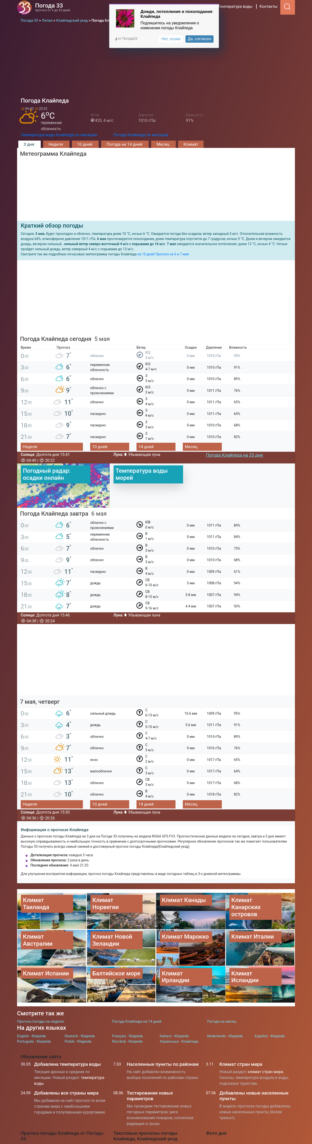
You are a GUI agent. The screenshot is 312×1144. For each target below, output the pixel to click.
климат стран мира (265, 1071)
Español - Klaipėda (270, 1036)
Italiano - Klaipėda (174, 1036)
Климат (191, 144)
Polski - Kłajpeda (78, 1041)
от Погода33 (126, 38)
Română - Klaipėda (127, 1041)
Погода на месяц (221, 1021)
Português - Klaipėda (34, 1041)
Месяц (163, 144)
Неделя (56, 144)
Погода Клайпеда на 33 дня (235, 455)
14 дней (146, 446)
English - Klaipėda (31, 1036)
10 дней (85, 144)
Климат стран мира (240, 1064)
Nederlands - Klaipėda (225, 1036)
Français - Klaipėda (127, 1036)
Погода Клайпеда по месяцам (140, 135)
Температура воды (235, 6)
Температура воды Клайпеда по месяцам (59, 135)
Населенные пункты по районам (163, 1064)
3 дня (29, 144)
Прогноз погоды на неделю (40, 1021)
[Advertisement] (156, 60)
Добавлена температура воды (67, 1064)
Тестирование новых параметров (150, 1095)
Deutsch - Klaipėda (80, 1036)
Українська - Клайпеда (179, 1041)
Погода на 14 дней (125, 144)
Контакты (268, 6)
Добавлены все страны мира (66, 1093)
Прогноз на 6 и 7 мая (172, 254)
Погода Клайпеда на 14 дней (136, 1021)
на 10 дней (145, 254)
